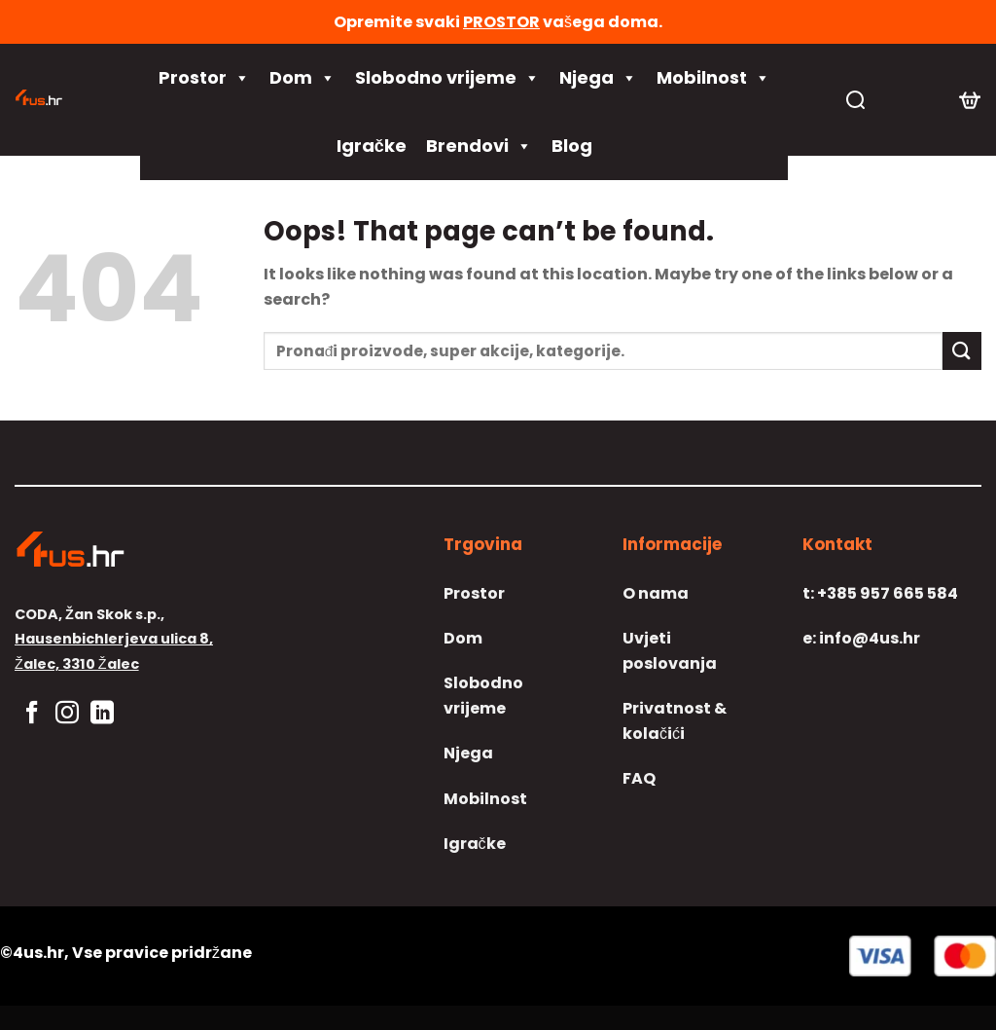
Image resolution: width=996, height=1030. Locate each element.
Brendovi (479, 146)
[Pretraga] (855, 100)
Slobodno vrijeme (447, 78)
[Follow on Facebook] (32, 714)
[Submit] (962, 351)
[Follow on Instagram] (67, 714)
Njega (598, 78)
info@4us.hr (861, 638)
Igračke (372, 145)
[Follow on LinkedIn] (102, 714)
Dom (302, 78)
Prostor (204, 78)
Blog (571, 145)
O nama (655, 593)
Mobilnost (713, 78)
